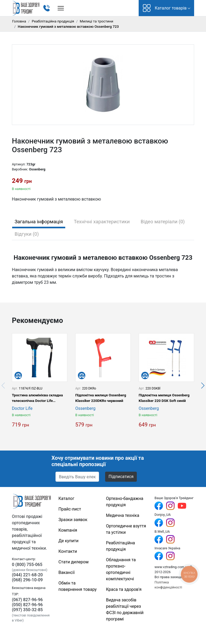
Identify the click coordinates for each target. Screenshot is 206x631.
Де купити (68, 540)
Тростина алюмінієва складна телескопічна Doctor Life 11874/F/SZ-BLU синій (37, 398)
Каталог (66, 498)
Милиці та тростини (96, 21)
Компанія (67, 530)
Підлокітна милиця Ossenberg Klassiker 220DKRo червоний (100, 397)
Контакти (67, 551)
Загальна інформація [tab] (39, 221)
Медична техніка (122, 515)
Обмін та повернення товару (77, 586)
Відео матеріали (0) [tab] (163, 221)
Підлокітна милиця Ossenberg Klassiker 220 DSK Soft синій (164, 397)
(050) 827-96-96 (27, 604)
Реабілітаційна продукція (53, 21)
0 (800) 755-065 (27, 564)
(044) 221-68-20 (27, 574)
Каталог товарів (165, 8)
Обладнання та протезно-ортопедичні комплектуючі (121, 569)
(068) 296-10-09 (27, 579)
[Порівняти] (18, 375)
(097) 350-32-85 (27, 609)
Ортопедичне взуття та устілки (126, 529)
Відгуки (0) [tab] (27, 234)
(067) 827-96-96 (27, 599)
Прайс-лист (69, 509)
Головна (19, 21)
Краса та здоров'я (124, 589)
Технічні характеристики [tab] (102, 221)
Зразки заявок (72, 519)
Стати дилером (73, 561)
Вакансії (66, 572)
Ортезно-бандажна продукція (124, 501)
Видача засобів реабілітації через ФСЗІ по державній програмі (124, 609)
